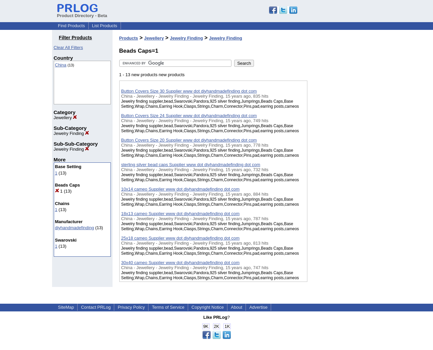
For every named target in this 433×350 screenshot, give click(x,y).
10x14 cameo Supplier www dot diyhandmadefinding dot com (180, 189)
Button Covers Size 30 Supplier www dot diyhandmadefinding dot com (189, 91)
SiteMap (66, 307)
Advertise (258, 307)
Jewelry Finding (71, 133)
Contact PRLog (96, 307)
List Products (104, 25)
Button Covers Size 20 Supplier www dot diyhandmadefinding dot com (189, 140)
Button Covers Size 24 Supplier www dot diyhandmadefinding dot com (189, 115)
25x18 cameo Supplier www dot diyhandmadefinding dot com (180, 238)
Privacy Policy (131, 307)
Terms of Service (168, 307)
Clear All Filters (68, 47)
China (61, 64)
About (236, 307)
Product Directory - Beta (82, 13)
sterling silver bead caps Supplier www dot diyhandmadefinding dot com (190, 164)
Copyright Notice (207, 307)
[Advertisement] (341, 174)
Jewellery (65, 117)
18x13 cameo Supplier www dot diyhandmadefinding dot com (180, 213)
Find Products (71, 25)
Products (128, 38)
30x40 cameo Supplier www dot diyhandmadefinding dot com (180, 262)
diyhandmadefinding (74, 227)
